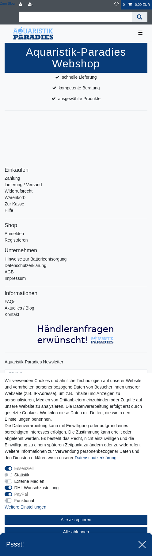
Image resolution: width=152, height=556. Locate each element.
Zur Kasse (14, 203)
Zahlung (12, 178)
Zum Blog (7, 3)
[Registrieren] (31, 4)
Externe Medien (29, 481)
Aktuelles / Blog (19, 308)
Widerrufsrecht (18, 191)
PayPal (21, 494)
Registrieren (16, 240)
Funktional (24, 500)
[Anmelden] (21, 4)
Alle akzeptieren (76, 519)
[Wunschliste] (116, 4)
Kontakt (12, 314)
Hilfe (9, 210)
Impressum (15, 278)
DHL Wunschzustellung (36, 487)
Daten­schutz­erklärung (95, 457)
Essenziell (24, 468)
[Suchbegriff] (75, 17)
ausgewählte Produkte (79, 98)
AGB (9, 271)
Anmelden (14, 233)
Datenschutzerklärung (25, 265)
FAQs (10, 301)
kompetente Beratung (79, 87)
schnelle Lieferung (79, 77)
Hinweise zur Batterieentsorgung (35, 259)
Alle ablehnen (76, 531)
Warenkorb (15, 197)
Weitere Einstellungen (25, 507)
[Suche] (139, 17)
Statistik (21, 474)
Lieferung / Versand (23, 184)
